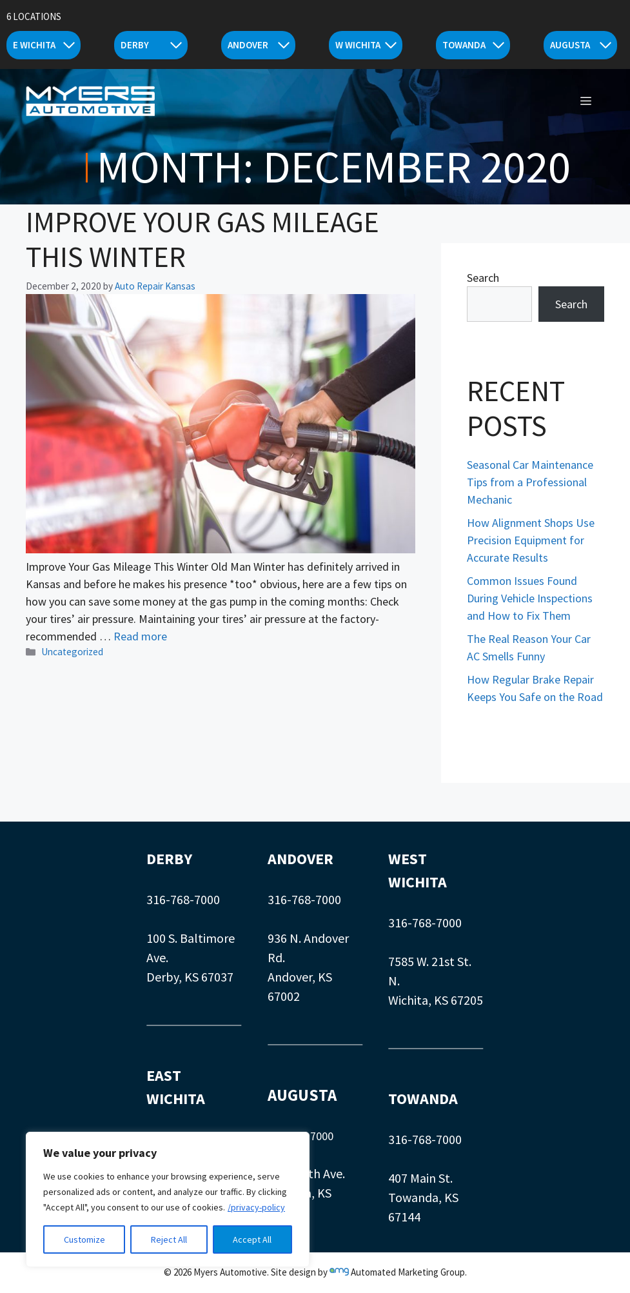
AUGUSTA (302, 1095)
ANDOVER (300, 859)
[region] (168, 1199)
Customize (84, 1239)
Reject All (169, 1239)
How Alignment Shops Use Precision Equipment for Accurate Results (531, 540)
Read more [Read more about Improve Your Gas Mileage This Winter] (140, 636)
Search (483, 277)
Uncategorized (72, 652)
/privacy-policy (256, 1207)
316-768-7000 (183, 899)
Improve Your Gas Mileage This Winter (202, 239)
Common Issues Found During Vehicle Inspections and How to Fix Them (530, 598)
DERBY (169, 859)
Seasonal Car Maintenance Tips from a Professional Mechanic (530, 482)
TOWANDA (423, 1099)
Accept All (252, 1239)
